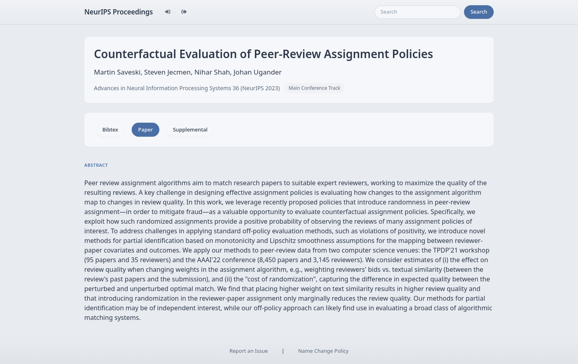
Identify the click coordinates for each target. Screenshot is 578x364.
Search (478, 11)
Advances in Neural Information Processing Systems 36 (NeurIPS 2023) (187, 88)
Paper (145, 129)
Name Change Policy (323, 350)
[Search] (417, 12)
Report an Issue (249, 350)
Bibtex (110, 129)
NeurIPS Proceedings (118, 11)
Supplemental (190, 129)
